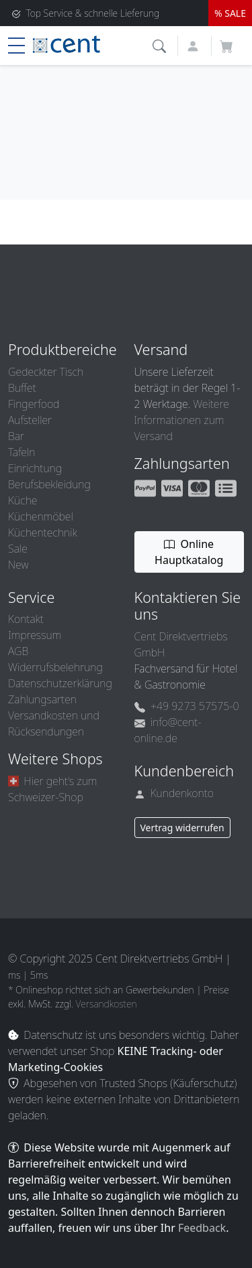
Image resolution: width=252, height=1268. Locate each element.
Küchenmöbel (40, 516)
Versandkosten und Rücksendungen (53, 723)
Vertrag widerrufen (182, 827)
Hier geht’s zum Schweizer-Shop (52, 789)
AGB (18, 651)
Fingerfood (33, 404)
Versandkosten (106, 1003)
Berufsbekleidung (49, 484)
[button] (161, 44)
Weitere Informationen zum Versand (181, 420)
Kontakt (26, 619)
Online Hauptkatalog (189, 552)
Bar (16, 436)
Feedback (202, 1227)
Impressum (34, 635)
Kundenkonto (174, 793)
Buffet (22, 387)
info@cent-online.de (168, 730)
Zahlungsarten (42, 699)
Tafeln (21, 452)
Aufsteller (30, 420)
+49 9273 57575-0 (186, 706)
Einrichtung (35, 468)
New (18, 564)
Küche (22, 500)
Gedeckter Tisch (45, 371)
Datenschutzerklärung (60, 683)
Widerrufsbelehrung (55, 667)
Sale (18, 548)
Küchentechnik (42, 532)
